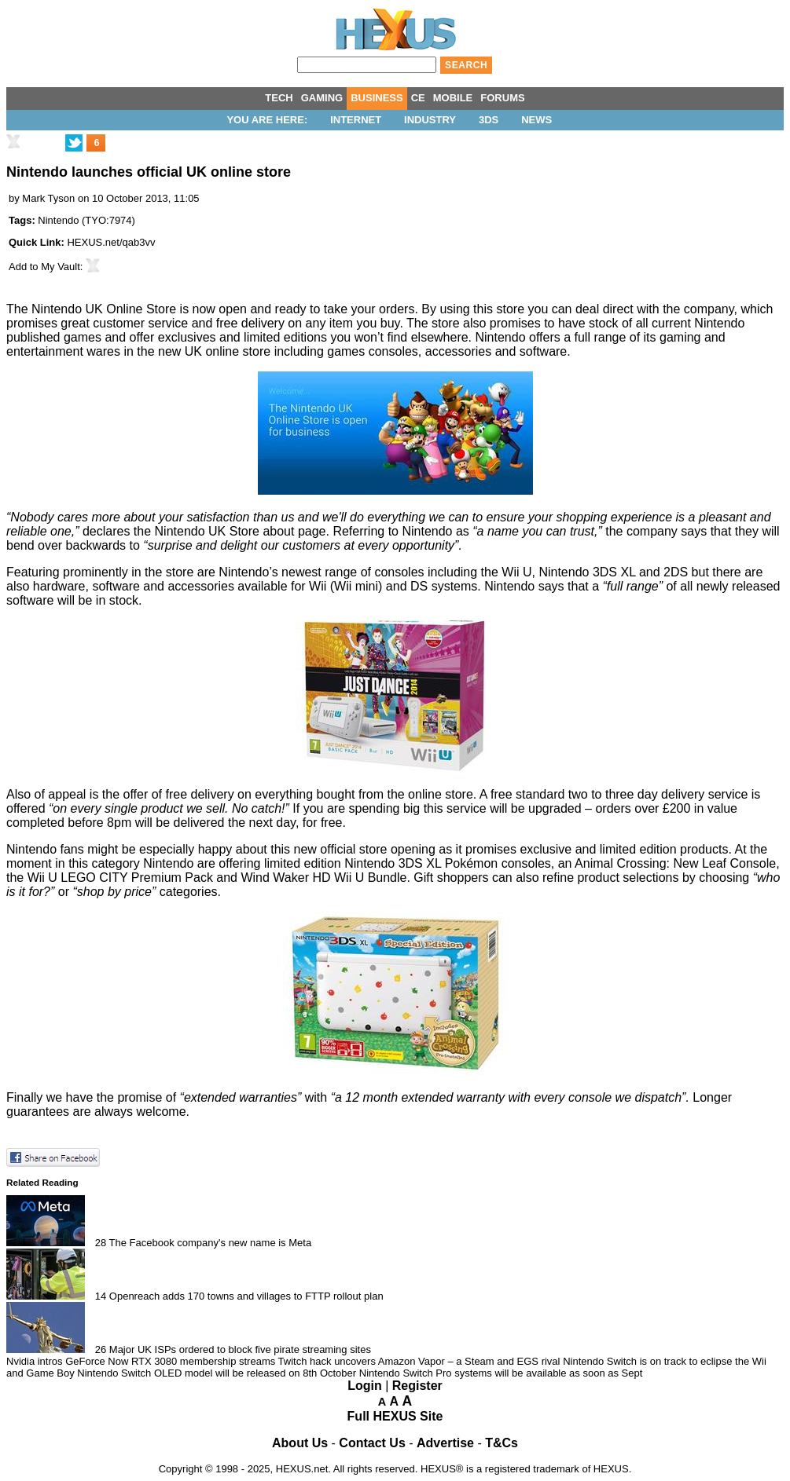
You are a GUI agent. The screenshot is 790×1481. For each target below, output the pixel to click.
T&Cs (501, 1443)
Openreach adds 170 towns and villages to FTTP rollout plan (246, 1296)
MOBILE (453, 98)
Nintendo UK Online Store (103, 309)
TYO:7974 (108, 220)
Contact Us (372, 1443)
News (536, 120)
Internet (355, 120)
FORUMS (502, 98)
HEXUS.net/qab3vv (111, 242)
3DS (488, 120)
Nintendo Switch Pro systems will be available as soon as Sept (501, 1373)
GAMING (322, 98)
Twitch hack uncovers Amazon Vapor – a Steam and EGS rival (419, 1361)
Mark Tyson (48, 198)
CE (418, 98)
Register (417, 1385)
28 (100, 1243)
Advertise (445, 1443)
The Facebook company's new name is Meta (210, 1243)
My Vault (60, 266)
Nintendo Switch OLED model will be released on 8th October (216, 1373)
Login (364, 1385)
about (278, 531)
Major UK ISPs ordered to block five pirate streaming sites (240, 1349)
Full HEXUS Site (395, 1416)
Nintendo (58, 220)
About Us (300, 1443)
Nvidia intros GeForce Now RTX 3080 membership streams (140, 1361)
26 (100, 1349)
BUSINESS (376, 98)
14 (100, 1296)
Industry (430, 120)
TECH (278, 98)
